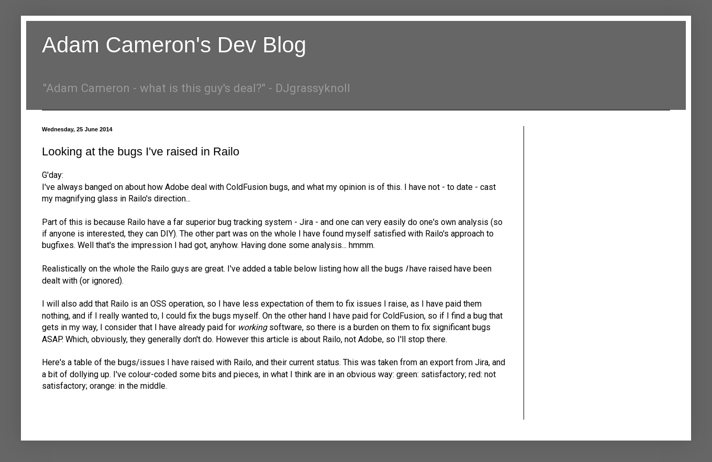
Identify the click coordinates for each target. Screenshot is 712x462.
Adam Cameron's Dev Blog (174, 44)
